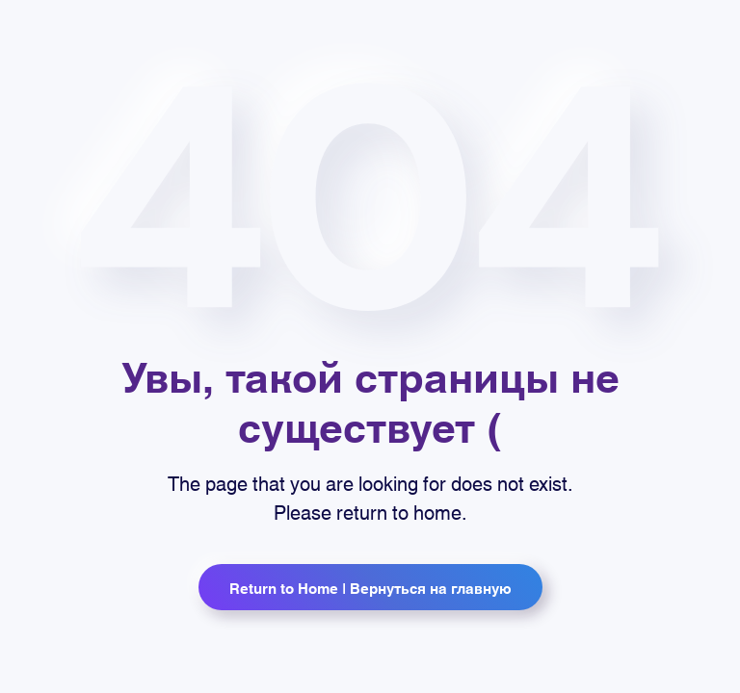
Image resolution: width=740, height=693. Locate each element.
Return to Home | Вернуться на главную (370, 587)
